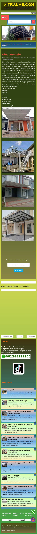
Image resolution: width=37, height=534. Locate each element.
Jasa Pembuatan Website (8, 530)
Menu (4, 18)
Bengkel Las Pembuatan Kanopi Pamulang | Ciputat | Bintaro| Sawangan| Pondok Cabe (16, 526)
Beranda (20, 336)
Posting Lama (31, 336)
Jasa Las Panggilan (8, 59)
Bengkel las (11, 390)
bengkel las (32, 57)
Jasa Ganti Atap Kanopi (15, 499)
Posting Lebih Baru (7, 336)
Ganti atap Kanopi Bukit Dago (17, 401)
